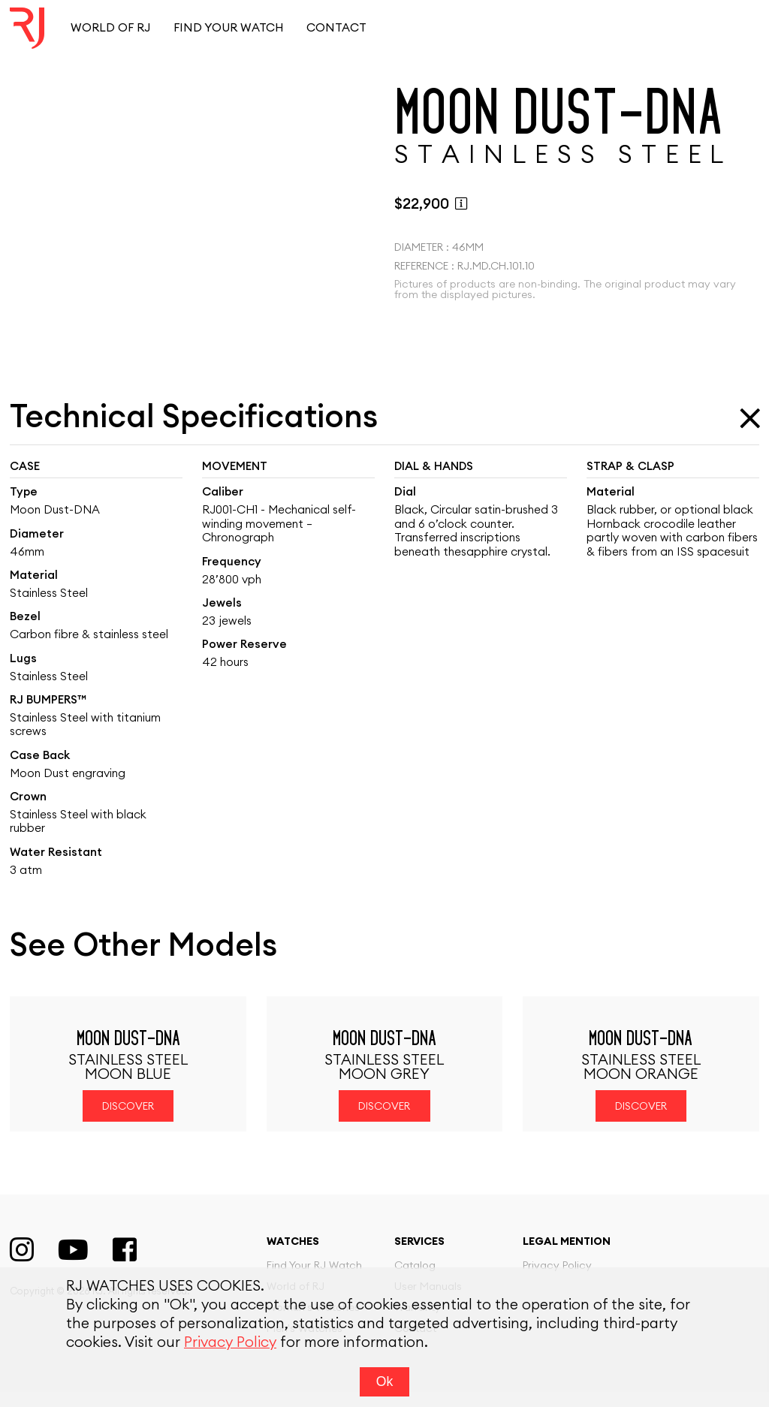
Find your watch (228, 28)
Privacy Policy (230, 1343)
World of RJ (110, 28)
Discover (128, 1121)
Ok (384, 1381)
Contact (336, 28)
